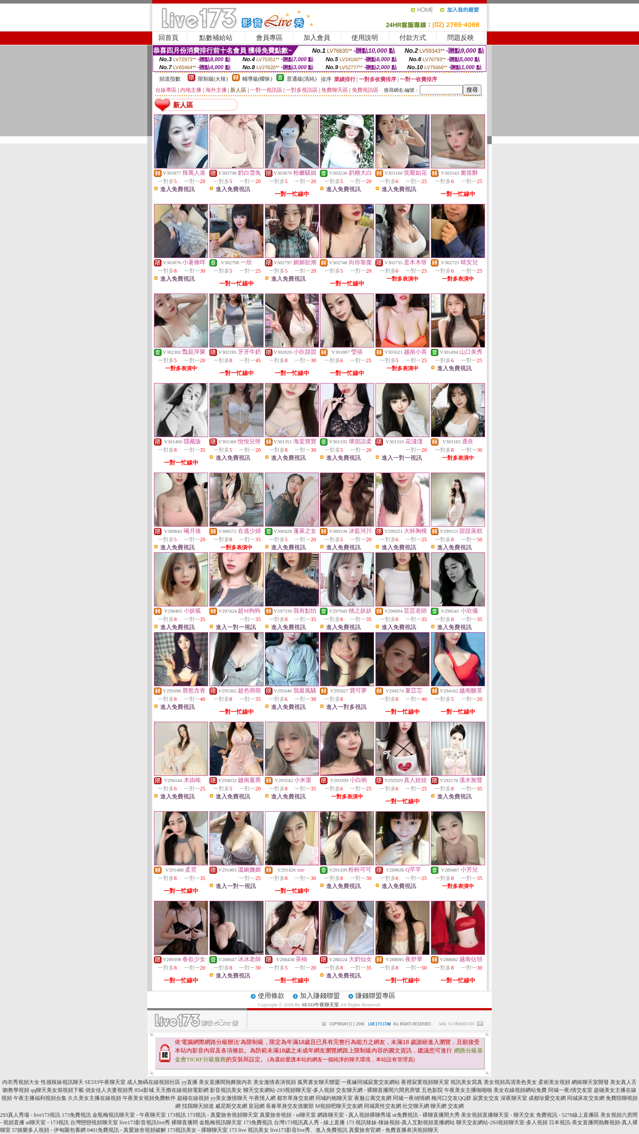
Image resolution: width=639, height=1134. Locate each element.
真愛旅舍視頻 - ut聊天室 (288, 1115)
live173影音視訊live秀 (144, 1122)
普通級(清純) (302, 79)
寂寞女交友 (486, 1098)
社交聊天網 (415, 1106)
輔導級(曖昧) (257, 79)
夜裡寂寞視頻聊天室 (425, 1082)
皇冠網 (256, 1106)
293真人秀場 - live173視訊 (30, 1115)
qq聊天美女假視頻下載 (57, 1090)
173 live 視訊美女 (249, 1130)
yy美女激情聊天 (229, 1098)
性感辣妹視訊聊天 (62, 1082)
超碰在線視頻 (193, 1098)
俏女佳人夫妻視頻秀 (109, 1090)
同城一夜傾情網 (411, 1098)
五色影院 (432, 1090)
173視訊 (176, 1115)
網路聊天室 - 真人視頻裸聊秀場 (354, 1115)
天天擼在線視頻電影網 (182, 1090)
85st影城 (144, 1090)
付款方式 (412, 37)
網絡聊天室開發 (590, 1082)
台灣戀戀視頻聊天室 (94, 1122)
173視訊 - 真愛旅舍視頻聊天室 (222, 1115)
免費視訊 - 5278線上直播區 (567, 1115)
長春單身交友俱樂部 (290, 1106)
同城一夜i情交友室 (570, 1090)
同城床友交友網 (585, 1098)
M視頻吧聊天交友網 (339, 1106)
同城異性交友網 (382, 1106)
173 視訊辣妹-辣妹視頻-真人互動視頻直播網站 (400, 1122)
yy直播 (189, 1082)
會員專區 (269, 37)
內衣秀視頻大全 (20, 1082)
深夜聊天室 (514, 1098)
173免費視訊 (76, 1115)
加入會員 (317, 37)
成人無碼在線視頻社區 (153, 1082)
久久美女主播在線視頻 (94, 1098)
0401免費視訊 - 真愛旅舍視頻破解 (126, 1130)
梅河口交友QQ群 (451, 1098)
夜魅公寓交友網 (372, 1098)
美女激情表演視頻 (274, 1082)
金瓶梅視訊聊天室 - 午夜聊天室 (129, 1115)
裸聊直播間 (184, 1122)
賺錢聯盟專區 (375, 995)
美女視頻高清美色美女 (510, 1082)
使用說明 (364, 37)
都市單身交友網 (295, 1098)
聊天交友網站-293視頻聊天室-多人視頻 (289, 1090)
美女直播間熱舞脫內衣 (225, 1082)
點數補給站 (216, 37)
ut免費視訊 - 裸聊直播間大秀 (425, 1115)
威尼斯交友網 (231, 1106)
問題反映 (460, 37)
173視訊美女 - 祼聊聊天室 (197, 1130)
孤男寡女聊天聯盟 (318, 1082)
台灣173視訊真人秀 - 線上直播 (309, 1122)
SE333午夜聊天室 (320, 1004)
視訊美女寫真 (466, 1082)
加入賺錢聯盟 (320, 995)
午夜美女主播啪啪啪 (468, 1090)
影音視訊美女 (226, 1090)
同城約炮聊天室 (334, 1098)
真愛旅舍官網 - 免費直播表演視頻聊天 (393, 1130)
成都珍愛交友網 (547, 1098)
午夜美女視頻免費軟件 (149, 1098)
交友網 (456, 1106)
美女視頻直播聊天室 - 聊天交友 (498, 1115)
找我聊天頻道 (198, 1106)
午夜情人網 (262, 1098)
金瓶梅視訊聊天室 (220, 1122)
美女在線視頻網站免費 (520, 1090)
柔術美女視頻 (554, 1082)
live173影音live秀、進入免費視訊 (308, 1130)
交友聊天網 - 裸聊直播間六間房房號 (378, 1090)
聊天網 (438, 1106)
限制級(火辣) (213, 79)
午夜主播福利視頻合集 (40, 1098)
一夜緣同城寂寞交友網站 (370, 1082)
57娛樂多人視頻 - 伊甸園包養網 (49, 1130)
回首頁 (168, 37)
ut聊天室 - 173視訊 (47, 1122)
